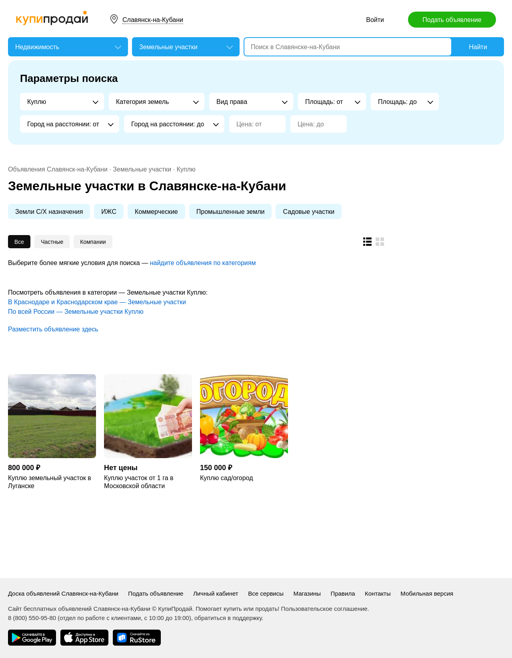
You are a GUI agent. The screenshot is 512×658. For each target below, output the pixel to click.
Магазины (307, 593)
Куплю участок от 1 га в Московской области (138, 482)
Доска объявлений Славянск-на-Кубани (63, 593)
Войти (375, 19)
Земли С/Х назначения (49, 211)
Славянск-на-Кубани (152, 19)
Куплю (185, 169)
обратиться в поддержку (228, 617)
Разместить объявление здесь (53, 329)
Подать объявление (451, 19)
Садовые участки (308, 211)
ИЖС (108, 211)
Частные (52, 242)
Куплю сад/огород (226, 478)
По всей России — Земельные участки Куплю (76, 311)
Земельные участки (142, 169)
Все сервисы (266, 593)
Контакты (378, 593)
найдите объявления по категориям (203, 262)
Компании (93, 242)
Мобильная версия (426, 593)
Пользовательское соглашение (324, 608)
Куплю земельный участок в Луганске (49, 482)
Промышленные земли (230, 211)
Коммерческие (156, 211)
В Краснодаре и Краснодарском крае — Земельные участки (97, 302)
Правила (343, 593)
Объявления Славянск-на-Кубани (58, 169)
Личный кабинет (215, 593)
